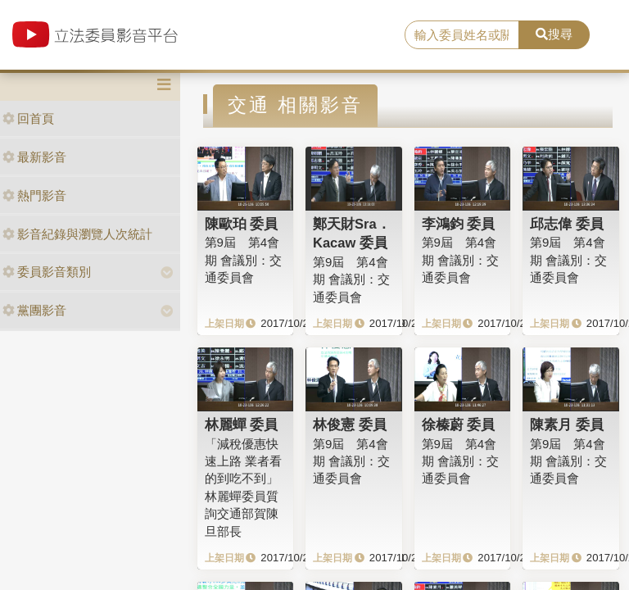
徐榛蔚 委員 (459, 424)
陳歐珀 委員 (241, 223)
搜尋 (554, 34)
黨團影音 (34, 310)
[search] (462, 35)
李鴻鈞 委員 (459, 223)
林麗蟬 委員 (241, 424)
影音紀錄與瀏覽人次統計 (77, 234)
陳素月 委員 (567, 424)
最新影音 (34, 157)
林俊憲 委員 (350, 424)
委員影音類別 (46, 272)
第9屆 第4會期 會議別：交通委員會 (243, 259)
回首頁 (28, 118)
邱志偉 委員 (567, 223)
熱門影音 (34, 195)
